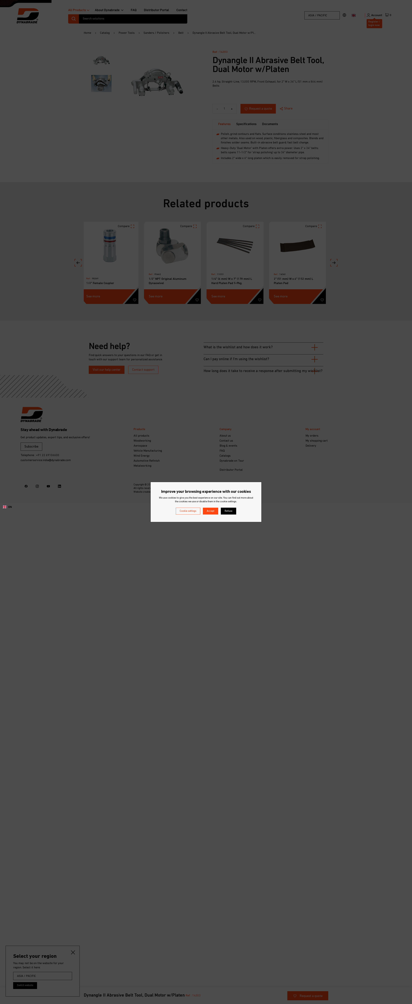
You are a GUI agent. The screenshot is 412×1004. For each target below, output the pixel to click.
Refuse (228, 511)
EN (7, 507)
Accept (210, 511)
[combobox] (7, 507)
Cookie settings (188, 511)
